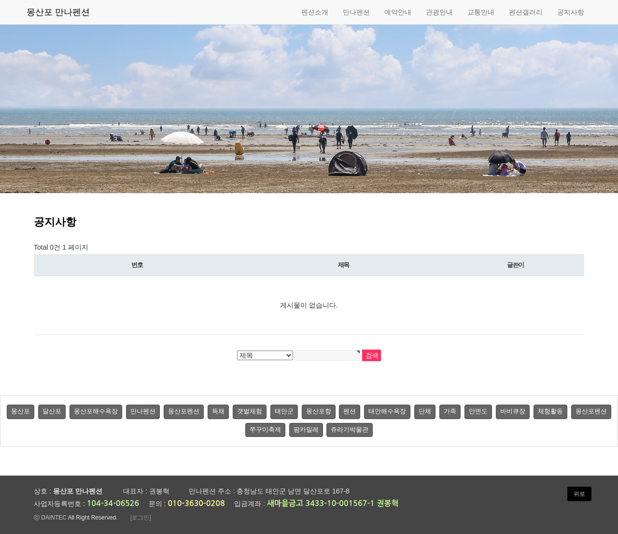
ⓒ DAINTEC (50, 517)
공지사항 (570, 12)
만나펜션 (356, 12)
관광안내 (439, 12)
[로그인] (140, 517)
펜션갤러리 (526, 12)
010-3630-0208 (196, 503)
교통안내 (480, 12)
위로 (579, 494)
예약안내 (397, 12)
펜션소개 (314, 12)
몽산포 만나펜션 (58, 12)
